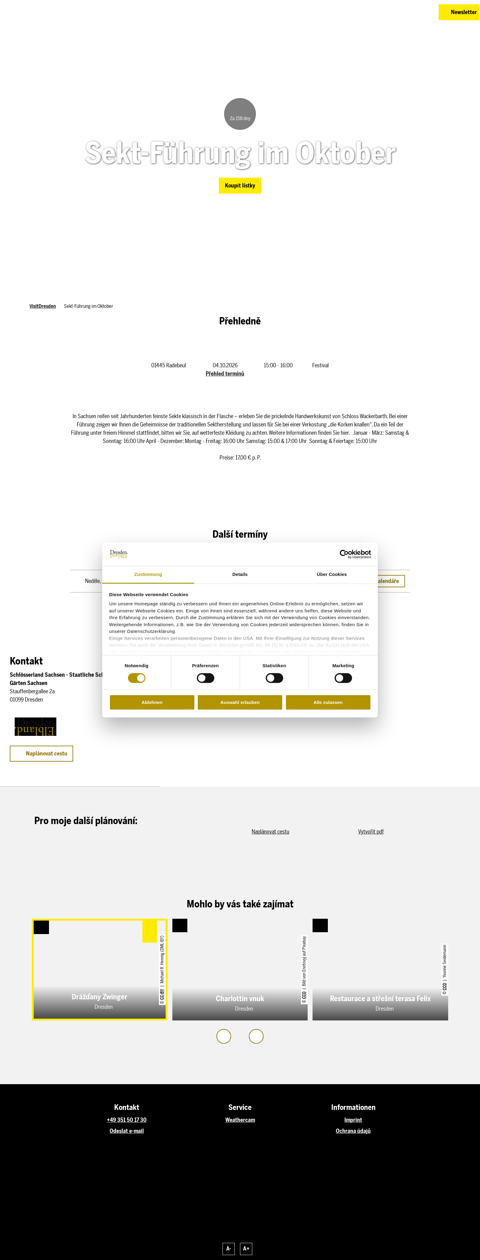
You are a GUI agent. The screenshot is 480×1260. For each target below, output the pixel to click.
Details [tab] (240, 574)
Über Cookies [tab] (332, 574)
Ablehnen (151, 702)
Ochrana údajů (353, 1131)
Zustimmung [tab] (148, 574)
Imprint (353, 1120)
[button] (390, 12)
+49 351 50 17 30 (127, 1120)
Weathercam (240, 1120)
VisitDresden (42, 306)
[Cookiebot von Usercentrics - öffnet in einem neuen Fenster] (344, 554)
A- (228, 1248)
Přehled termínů (225, 373)
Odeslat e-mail (127, 1131)
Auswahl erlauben (240, 702)
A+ (246, 1248)
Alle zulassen (328, 702)
